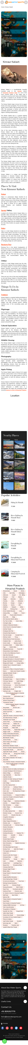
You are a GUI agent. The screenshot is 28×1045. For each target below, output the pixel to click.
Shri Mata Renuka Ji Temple (10, 721)
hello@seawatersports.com (11, 1020)
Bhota (20, 838)
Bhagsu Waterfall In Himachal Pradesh (12, 664)
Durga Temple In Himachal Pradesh (12, 876)
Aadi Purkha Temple (8, 925)
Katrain (23, 755)
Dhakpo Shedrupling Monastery (11, 737)
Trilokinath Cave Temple (9, 723)
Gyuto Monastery (7, 798)
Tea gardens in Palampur (9, 913)
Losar (20, 614)
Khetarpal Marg (7, 860)
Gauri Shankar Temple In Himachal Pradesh (14, 765)
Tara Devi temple (7, 638)
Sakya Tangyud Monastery (9, 824)
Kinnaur (20, 91)
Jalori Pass (20, 753)
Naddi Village (20, 684)
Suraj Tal (5, 818)
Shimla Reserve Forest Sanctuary (11, 642)
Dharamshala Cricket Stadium (10, 654)
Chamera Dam (6, 700)
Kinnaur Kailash (9, 7)
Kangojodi (5, 731)
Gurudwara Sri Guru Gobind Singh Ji (12, 921)
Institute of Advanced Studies (10, 628)
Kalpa (3, 194)
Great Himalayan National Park (11, 739)
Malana (20, 600)
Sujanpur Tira (20, 836)
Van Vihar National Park (9, 788)
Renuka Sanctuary (7, 713)
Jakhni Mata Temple (8, 917)
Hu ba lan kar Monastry (9, 884)
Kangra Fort (6, 670)
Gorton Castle (6, 646)
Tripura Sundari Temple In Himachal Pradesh (15, 768)
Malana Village (6, 776)
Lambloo (13, 840)
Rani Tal (5, 717)
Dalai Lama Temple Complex (17, 674)
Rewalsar (5, 929)
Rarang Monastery (7, 890)
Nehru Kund (6, 792)
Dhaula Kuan (6, 727)
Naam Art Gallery (20, 682)
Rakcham (19, 864)
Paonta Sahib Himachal (16, 618)
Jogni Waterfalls (7, 778)
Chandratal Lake (7, 828)
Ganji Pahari (6, 904)
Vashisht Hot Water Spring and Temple (12, 782)
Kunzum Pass (18, 816)
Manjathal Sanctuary (8, 652)
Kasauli (14, 598)
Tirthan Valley (6, 747)
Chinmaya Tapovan (8, 684)
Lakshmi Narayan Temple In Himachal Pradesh (15, 708)
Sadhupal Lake (7, 690)
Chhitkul (11, 864)
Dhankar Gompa (7, 816)
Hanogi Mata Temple (8, 753)
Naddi (4, 618)
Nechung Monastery (8, 680)
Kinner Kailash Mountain (9, 614)
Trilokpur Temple (16, 729)
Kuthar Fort (6, 856)
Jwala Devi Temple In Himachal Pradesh (13, 800)
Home (2, 7)
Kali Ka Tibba (17, 690)
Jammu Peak (6, 725)
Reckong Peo (6, 244)
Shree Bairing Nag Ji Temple (10, 882)
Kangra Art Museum (8, 796)
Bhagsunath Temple (8, 666)
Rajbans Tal (16, 727)
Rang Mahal (6, 711)
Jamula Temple (7, 743)
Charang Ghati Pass (8, 870)
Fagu (4, 650)
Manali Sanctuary (17, 792)
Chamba (5, 604)
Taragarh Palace (15, 806)
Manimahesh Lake (18, 700)
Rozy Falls (5, 620)
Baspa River (6, 868)
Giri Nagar (5, 729)
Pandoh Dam (6, 790)
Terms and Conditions (14, 1038)
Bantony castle (17, 646)
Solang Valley (6, 616)
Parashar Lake (15, 929)
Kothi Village (6, 786)
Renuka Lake (16, 711)
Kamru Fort (6, 878)
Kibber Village (6, 810)
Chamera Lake (18, 894)
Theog (16, 640)
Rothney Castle (7, 640)
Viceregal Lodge (7, 626)
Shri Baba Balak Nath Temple (10, 850)
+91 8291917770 (8, 1015)
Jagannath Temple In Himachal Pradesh (13, 719)
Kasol (15, 743)
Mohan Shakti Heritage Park (10, 844)
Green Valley (19, 624)
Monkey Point (6, 852)
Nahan (21, 610)
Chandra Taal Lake (16, 818)
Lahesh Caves (6, 686)
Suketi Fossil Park (7, 715)
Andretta (5, 806)
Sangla (3, 210)
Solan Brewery (6, 848)
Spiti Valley (12, 596)
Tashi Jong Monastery (8, 911)
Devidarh (19, 925)
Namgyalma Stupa (7, 682)
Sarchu (13, 608)
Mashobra (13, 602)
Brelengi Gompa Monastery (10, 886)
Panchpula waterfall (17, 892)
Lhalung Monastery (8, 834)
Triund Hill (19, 652)
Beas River (17, 778)
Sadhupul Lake (7, 694)
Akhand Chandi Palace (8, 704)
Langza (17, 808)
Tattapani (13, 610)
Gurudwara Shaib (7, 648)
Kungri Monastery (7, 832)
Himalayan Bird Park (8, 634)
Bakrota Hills (6, 900)
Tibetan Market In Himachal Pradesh (12, 902)
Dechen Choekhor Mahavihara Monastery (13, 751)
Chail (13, 600)
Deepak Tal (16, 826)
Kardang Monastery (8, 836)
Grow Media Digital (18, 1041)
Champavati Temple (8, 706)
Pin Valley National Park (9, 814)
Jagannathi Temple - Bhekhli (10, 755)
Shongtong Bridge (17, 868)
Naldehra (5, 610)
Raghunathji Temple (19, 733)
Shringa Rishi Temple (19, 757)
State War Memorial (8, 658)
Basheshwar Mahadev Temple (10, 749)
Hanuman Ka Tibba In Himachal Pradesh (13, 672)
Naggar (5, 602)
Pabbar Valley (19, 648)
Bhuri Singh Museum (8, 702)
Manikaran (16, 735)
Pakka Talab (15, 731)
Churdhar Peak (17, 725)
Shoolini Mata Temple (8, 842)
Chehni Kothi (13, 759)
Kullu (4, 596)
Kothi (4, 864)
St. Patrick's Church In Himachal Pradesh (13, 896)
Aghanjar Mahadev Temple (9, 676)
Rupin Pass (6, 892)
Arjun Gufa (5, 770)
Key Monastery (17, 810)
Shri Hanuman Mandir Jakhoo (10, 622)
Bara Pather (15, 898)
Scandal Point (18, 638)
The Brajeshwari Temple (19, 794)
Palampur (5, 600)
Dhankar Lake (6, 826)
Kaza (22, 612)
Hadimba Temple (7, 780)
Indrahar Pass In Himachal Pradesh (12, 668)
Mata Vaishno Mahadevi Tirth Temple (12, 761)
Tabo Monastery (7, 808)
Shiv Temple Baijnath (8, 802)
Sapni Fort (5, 888)
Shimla (22, 594)
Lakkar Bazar (17, 644)
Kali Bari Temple (7, 632)
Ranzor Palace (6, 733)
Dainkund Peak (7, 894)
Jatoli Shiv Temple (18, 852)
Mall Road (5, 898)
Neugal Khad (19, 915)
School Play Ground (20, 688)
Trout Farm (21, 884)
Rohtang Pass (13, 612)
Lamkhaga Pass (18, 866)
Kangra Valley (20, 666)
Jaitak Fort (18, 715)
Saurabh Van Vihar (7, 915)
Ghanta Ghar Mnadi (8, 919)
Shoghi (5, 612)
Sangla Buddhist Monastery (10, 880)
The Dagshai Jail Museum (9, 854)
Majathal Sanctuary (20, 846)
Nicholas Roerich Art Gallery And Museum (13, 772)
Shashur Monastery (8, 830)
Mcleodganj (21, 596)
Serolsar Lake (6, 757)
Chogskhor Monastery (8, 820)
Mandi (21, 602)
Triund (22, 616)
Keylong (5, 608)
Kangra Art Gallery (20, 798)
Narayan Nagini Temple (9, 872)
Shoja (4, 759)
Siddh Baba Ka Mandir (8, 692)
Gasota (5, 840)
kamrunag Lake (7, 927)
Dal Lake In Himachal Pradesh (10, 660)
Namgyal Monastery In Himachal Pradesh (13, 662)
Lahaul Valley (6, 812)
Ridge (13, 620)
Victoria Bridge (20, 919)
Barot (16, 927)
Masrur (5, 674)
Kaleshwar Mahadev (20, 804)
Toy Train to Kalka (7, 624)
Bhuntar (5, 606)
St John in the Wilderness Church (11, 656)
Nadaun (5, 838)
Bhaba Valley (6, 874)
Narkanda (20, 604)
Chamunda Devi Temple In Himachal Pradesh (15, 697)
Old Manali (17, 776)
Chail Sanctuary (7, 688)
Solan (12, 604)
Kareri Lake (6, 794)
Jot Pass (22, 908)
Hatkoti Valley (12, 650)
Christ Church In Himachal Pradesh (12, 630)
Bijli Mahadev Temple (8, 741)
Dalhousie (5, 598)
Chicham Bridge (19, 828)
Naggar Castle (6, 735)
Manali (15, 594)
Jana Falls (5, 763)
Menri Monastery (7, 846)
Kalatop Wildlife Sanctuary (9, 908)
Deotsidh (13, 838)
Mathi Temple (19, 890)
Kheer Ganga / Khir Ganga (9, 745)
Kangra (12, 606)
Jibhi (19, 608)
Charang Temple (16, 888)
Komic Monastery (7, 822)
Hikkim (20, 814)
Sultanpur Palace (18, 790)
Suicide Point (6, 866)
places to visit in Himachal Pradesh (16, 390)
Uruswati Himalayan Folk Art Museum (12, 774)
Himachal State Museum (9, 636)
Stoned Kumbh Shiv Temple (10, 858)
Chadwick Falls (7, 644)
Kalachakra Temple (8, 678)
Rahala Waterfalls (15, 784)
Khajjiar (15, 616)
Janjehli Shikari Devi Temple (10, 931)
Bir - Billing (22, 598)
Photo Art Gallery (7, 923)
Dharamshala (6, 594)
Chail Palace (17, 686)
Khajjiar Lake (17, 694)
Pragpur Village (7, 804)
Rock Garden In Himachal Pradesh (11, 906)
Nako (3, 228)
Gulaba (5, 784)
